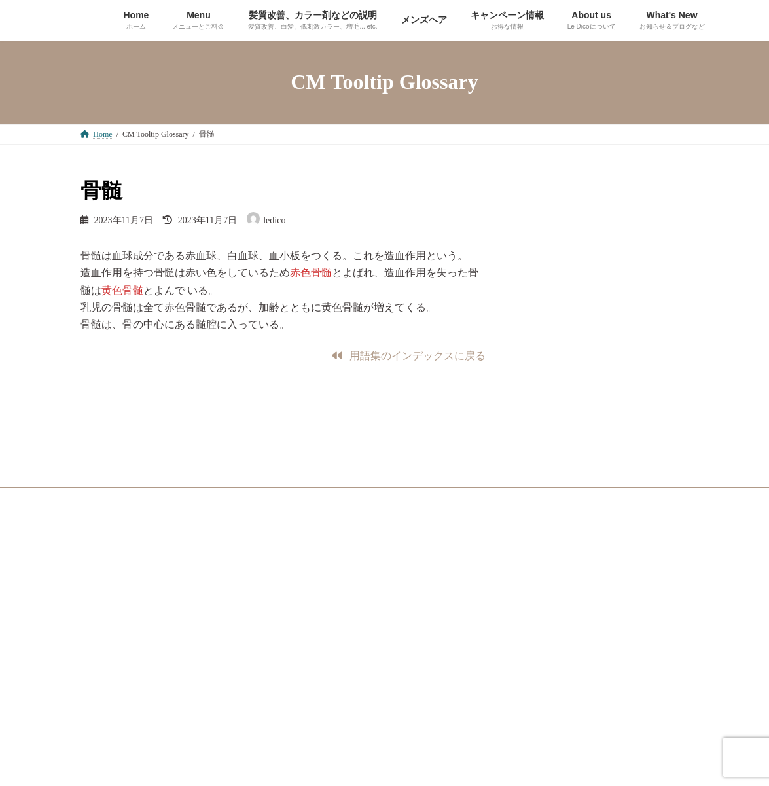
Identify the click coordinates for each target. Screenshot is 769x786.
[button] (409, 355)
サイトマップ (116, 566)
